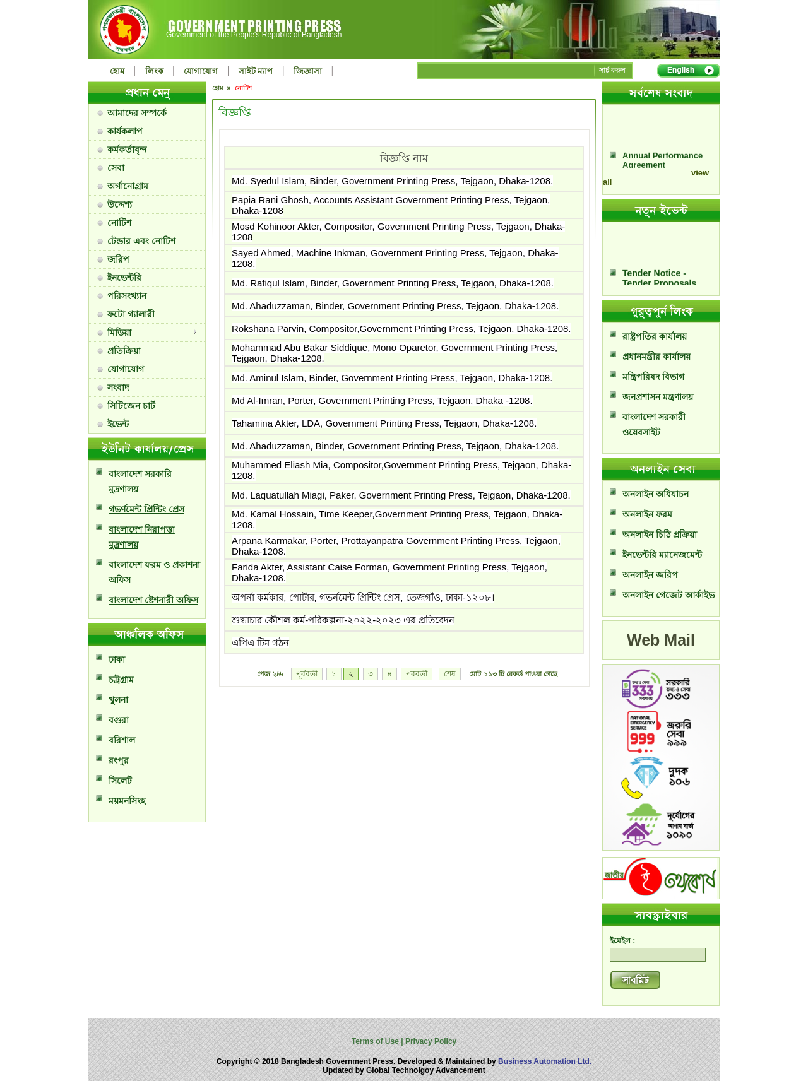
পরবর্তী (416, 674)
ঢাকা (117, 659)
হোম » (222, 88)
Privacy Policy (430, 1041)
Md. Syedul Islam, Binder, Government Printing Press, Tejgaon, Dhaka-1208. (392, 180)
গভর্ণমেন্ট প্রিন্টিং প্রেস (146, 509)
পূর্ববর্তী (307, 674)
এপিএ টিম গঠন (260, 642)
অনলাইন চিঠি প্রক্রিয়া (659, 534)
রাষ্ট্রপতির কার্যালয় (654, 336)
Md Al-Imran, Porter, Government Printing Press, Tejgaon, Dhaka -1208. (382, 400)
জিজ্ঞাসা (308, 71)
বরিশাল (122, 740)
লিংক (154, 71)
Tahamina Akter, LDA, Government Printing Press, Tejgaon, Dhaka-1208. (384, 423)
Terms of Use (376, 1041)
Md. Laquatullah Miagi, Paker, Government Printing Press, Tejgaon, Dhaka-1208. (401, 495)
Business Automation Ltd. (544, 1061)
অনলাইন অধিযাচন (655, 494)
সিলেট (120, 781)
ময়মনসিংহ (127, 801)
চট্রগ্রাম (121, 680)
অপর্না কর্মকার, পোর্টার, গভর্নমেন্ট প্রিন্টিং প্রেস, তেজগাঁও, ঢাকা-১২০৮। (363, 597)
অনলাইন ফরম (647, 514)
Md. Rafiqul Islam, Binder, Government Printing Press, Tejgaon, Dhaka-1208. (393, 283)
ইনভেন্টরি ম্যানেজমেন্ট (662, 555)
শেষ (450, 674)
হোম (117, 71)
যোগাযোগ (201, 71)
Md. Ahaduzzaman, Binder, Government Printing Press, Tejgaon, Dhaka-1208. (395, 305)
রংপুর (119, 760)
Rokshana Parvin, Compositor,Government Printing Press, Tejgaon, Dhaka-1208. (401, 328)
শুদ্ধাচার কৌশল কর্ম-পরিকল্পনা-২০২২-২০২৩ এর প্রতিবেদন (343, 620)
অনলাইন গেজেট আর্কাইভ (668, 595)
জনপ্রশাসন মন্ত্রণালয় (657, 397)
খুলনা (118, 700)
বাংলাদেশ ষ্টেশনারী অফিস (153, 600)
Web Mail (661, 640)
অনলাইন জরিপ (650, 575)
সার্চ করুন (612, 70)
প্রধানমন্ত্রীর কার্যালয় (656, 356)
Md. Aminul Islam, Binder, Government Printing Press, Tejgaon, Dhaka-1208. (392, 377)
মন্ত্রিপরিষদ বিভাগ (653, 377)
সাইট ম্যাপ (256, 71)
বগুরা (119, 720)
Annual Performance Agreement (662, 165)
